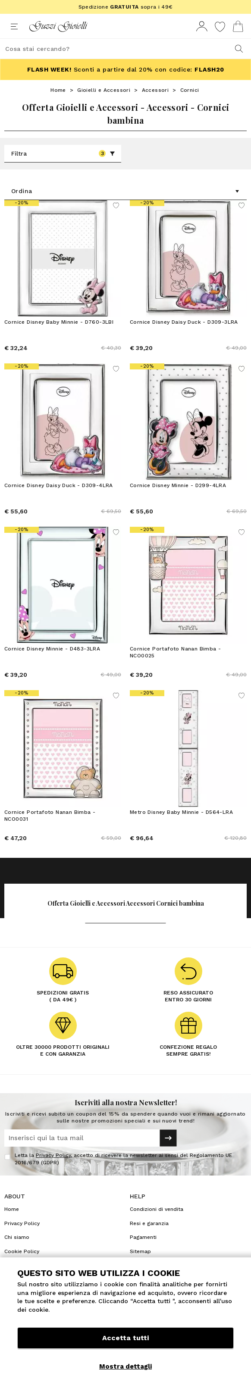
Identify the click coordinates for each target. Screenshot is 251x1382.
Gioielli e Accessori (103, 90)
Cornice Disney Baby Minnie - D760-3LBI (58, 322)
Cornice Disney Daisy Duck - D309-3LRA (184, 322)
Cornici (189, 90)
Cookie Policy (21, 1251)
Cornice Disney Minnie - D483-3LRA (52, 649)
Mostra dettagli (125, 1366)
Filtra (63, 153)
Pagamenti (143, 1237)
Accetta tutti (125, 1338)
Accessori (155, 90)
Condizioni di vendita (156, 1209)
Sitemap (140, 1251)
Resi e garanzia (149, 1223)
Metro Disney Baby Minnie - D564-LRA (181, 812)
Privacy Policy (53, 1155)
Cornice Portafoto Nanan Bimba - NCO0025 (175, 652)
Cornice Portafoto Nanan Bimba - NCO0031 (49, 815)
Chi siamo (16, 1237)
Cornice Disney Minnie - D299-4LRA (178, 485)
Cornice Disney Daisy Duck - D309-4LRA (58, 485)
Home (58, 90)
